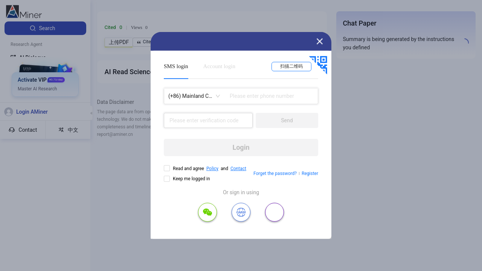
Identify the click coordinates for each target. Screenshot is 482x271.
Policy (212, 168)
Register (310, 173)
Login (240, 147)
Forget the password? (275, 173)
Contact (238, 168)
